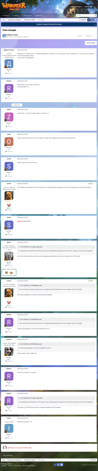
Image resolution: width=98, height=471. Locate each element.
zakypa (9, 112)
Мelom (9, 245)
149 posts (9, 179)
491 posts (9, 76)
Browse (6, 18)
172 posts (9, 154)
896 (9, 267)
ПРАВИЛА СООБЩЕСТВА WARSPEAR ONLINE (49, 27)
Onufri (9, 137)
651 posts (9, 101)
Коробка (9, 342)
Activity (16, 18)
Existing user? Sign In (76, 8)
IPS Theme (3, 466)
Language (4, 468)
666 (9, 211)
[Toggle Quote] (19, 250)
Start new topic (91, 46)
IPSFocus (10, 466)
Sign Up (87, 8)
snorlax (9, 186)
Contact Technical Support (28, 468)
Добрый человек (14, 37)
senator (9, 162)
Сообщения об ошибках (23, 39)
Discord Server (27, 18)
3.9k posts (9, 268)
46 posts (9, 129)
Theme (10, 468)
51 (9, 362)
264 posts (9, 441)
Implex (9, 421)
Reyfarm (9, 84)
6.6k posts (9, 213)
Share (79, 38)
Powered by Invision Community (89, 467)
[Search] (80, 18)
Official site (39, 18)
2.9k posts (9, 364)
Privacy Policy (17, 468)
